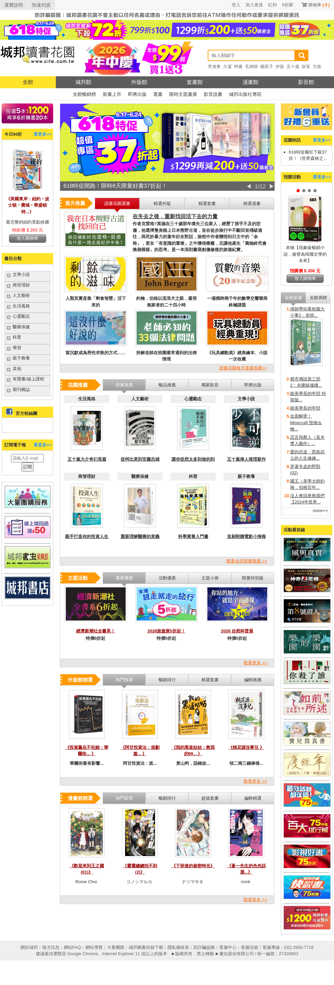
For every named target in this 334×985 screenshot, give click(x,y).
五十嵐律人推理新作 (246, 459)
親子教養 (21, 358)
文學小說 (21, 274)
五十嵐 (292, 66)
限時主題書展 (183, 94)
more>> (320, 510)
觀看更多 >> (255, 662)
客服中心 (228, 947)
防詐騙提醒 (204, 947)
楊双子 (266, 66)
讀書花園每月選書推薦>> (243, 367)
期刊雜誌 (21, 389)
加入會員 (254, 4)
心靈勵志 (21, 316)
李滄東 (214, 66)
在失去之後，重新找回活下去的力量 (175, 216)
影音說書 (213, 94)
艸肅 (238, 66)
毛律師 (251, 66)
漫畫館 (251, 82)
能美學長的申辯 (305, 408)
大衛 (317, 66)
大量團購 (115, 947)
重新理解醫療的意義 (140, 536)
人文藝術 (21, 295)
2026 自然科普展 (237, 630)
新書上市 (112, 94)
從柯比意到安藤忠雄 (140, 459)
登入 (236, 4)
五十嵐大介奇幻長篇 (86, 459)
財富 (306, 66)
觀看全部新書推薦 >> (246, 560)
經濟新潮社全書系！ (95, 630)
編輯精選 (253, 798)
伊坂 (280, 66)
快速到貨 (41, 5)
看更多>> (43, 134)
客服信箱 (249, 947)
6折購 (287, 4)
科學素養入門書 (193, 536)
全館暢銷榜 (84, 94)
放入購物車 (27, 238)
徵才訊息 (50, 947)
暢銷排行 (167, 798)
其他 (17, 368)
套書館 (195, 82)
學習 (17, 347)
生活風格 (21, 305)
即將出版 (137, 94)
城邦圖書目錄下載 (146, 947)
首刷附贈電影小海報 (246, 536)
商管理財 (21, 285)
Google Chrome (82, 953)
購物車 (319, 4)
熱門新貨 (124, 798)
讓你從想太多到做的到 (193, 459)
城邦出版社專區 (245, 94)
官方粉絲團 (26, 413)
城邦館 (83, 82)
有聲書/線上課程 (28, 378)
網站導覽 (94, 947)
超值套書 (210, 798)
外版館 (139, 82)
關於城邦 (29, 947)
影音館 (306, 82)
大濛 (227, 66)
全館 (28, 82)
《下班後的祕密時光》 (193, 865)
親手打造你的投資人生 (86, 536)
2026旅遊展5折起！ (166, 630)
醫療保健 (21, 326)
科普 (17, 337)
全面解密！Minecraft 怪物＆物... (306, 422)
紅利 (272, 4)
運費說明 (13, 5)
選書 (158, 94)
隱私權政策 (178, 947)
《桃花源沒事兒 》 (246, 747)
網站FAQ (72, 947)
